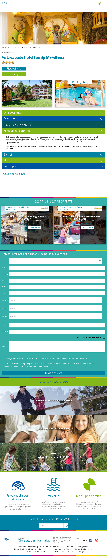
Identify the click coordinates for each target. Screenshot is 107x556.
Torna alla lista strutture (10, 52)
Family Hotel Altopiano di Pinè (50, 547)
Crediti (85, 540)
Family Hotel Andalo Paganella (76, 547)
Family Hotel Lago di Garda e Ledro (27, 549)
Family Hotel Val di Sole (84, 549)
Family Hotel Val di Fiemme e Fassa (35, 551)
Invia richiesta (53, 373)
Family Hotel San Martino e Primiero (58, 549)
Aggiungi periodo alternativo (89, 337)
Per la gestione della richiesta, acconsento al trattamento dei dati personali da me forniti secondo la (46, 359)
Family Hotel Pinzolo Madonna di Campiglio (68, 551)
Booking (14, 74)
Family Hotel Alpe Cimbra (26, 547)
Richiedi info (13, 68)
